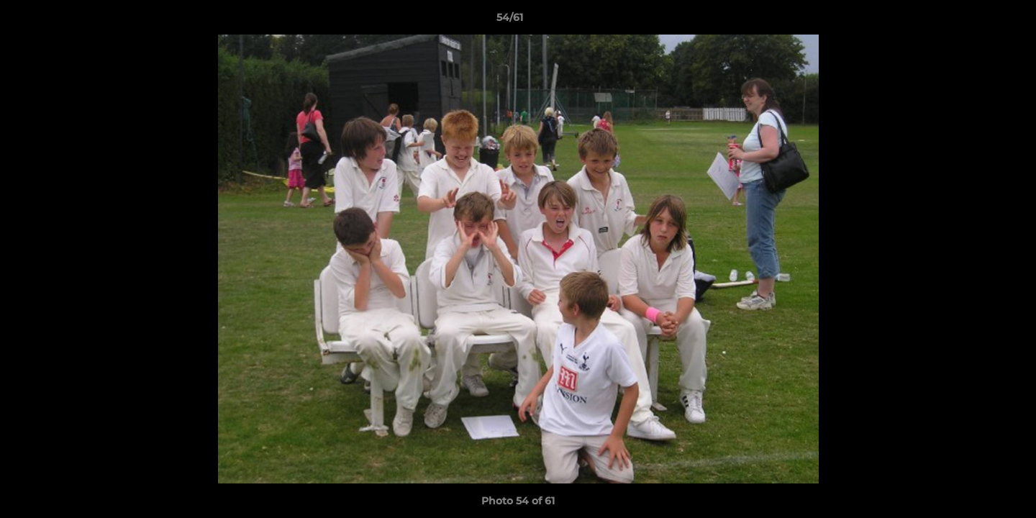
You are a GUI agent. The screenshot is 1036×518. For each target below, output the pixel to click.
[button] (975, 20)
